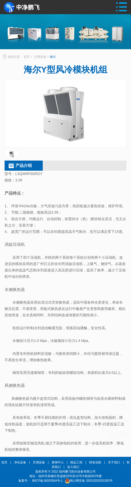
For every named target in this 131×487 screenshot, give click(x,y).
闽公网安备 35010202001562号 (91, 480)
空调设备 (40, 57)
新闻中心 (58, 462)
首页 (27, 57)
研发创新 (95, 462)
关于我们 (114, 462)
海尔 (53, 57)
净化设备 (20, 462)
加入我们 (73, 467)
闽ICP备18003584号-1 (47, 480)
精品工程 (76, 462)
